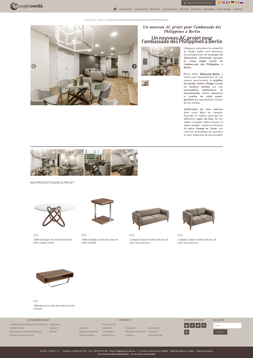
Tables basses (86, 335)
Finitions (55, 324)
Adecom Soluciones (119, 354)
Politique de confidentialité (26, 332)
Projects (196, 9)
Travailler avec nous (22, 335)
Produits (155, 9)
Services (184, 9)
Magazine (209, 9)
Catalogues (141, 9)
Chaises (83, 328)
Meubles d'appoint (135, 332)
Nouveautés (155, 335)
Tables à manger (88, 332)
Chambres (108, 332)
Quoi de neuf (169, 9)
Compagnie (125, 9)
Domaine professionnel (198, 3)
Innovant (151, 354)
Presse (53, 332)
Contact (238, 9)
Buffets (153, 332)
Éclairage (154, 328)
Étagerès (130, 328)
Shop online (224, 9)
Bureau (129, 335)
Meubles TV (108, 335)
